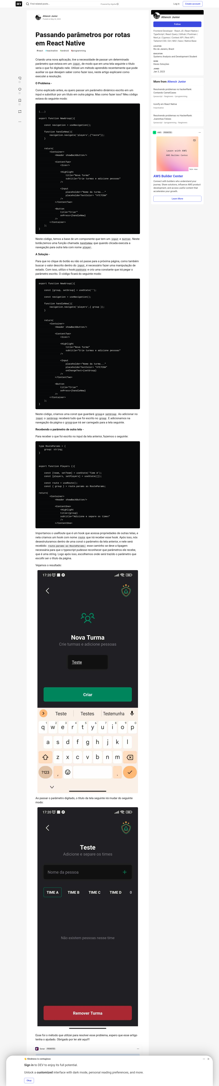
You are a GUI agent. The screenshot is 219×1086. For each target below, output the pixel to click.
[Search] (27, 4)
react (40, 50)
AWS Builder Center (168, 176)
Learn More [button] (177, 198)
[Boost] (19, 111)
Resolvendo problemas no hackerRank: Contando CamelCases (177, 93)
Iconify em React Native (177, 106)
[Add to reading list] (19, 101)
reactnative (51, 50)
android (64, 50)
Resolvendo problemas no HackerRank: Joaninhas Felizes (177, 119)
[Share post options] (20, 122)
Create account (192, 4)
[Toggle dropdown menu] (138, 1049)
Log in (176, 4)
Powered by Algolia (109, 4)
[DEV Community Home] (18, 4)
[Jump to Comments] (19, 90)
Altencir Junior (50, 16)
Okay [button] (29, 1080)
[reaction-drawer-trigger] (19, 79)
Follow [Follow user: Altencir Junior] (177, 24)
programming (78, 50)
